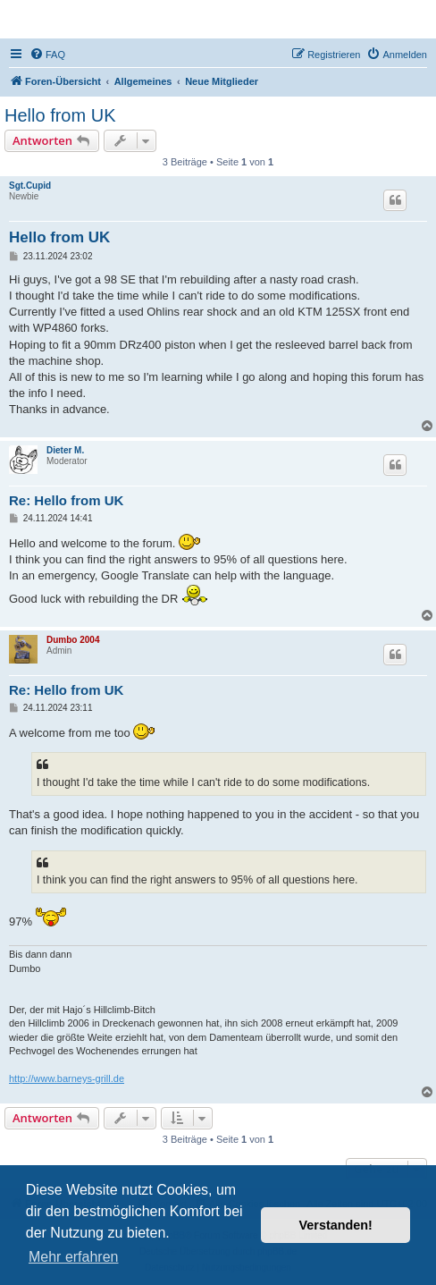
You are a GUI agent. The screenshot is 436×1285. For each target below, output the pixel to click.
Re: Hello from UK (66, 500)
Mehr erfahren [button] (74, 1256)
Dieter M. (65, 450)
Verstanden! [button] (336, 1225)
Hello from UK (59, 115)
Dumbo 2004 (72, 640)
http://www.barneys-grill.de (66, 1078)
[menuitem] (47, 54)
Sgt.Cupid (30, 185)
